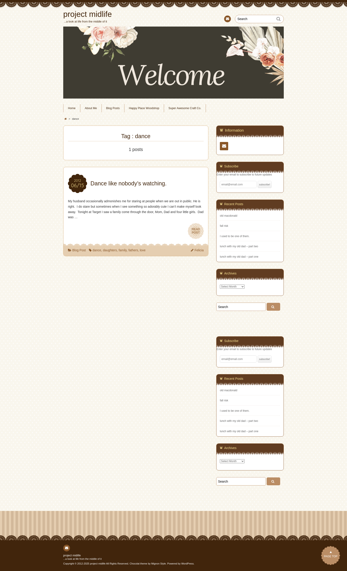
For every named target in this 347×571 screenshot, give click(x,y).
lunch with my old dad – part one (239, 256)
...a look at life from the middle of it (82, 559)
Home (72, 108)
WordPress (187, 563)
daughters (110, 250)
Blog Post (79, 250)
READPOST (196, 230)
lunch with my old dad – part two (239, 246)
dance (96, 250)
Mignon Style (158, 563)
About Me (91, 108)
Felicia (199, 250)
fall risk (224, 225)
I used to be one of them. (235, 236)
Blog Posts (113, 108)
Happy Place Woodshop (144, 108)
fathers (133, 250)
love (143, 250)
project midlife (72, 555)
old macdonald (228, 215)
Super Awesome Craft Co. (185, 108)
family (123, 250)
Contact (227, 19)
